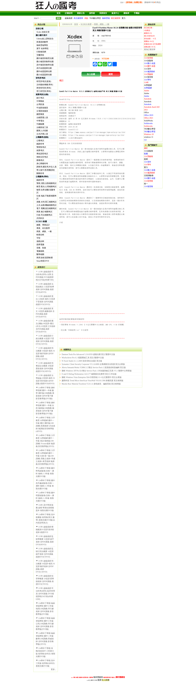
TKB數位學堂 (95, 18)
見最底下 (72, 115)
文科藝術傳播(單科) (44, 85)
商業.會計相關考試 (44, 212)
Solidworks (148, 123)
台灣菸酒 (40, 104)
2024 (100, 45)
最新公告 (81, 13)
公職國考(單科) (42, 177)
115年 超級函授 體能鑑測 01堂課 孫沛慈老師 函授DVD (45, 529)
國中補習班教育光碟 (45, 58)
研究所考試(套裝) (43, 81)
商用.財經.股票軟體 (44, 258)
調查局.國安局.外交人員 (46, 167)
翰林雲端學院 (42, 45)
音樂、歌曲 (41, 248)
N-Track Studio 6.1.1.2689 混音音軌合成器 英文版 (82, 361)
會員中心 (115, 13)
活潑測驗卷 (149, 176)
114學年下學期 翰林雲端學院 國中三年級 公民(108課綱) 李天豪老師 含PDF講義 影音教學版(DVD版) (45, 623)
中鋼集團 (40, 124)
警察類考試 (41, 147)
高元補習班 (78, 18)
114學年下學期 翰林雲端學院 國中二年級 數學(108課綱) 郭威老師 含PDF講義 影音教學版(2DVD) (45, 638)
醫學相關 (40, 254)
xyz (145, 140)
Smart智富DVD (42, 261)
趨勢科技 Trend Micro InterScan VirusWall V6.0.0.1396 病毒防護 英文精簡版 (92, 381)
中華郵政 (40, 101)
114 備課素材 (149, 72)
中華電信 (40, 121)
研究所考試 (40, 78)
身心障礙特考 (42, 163)
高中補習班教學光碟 (45, 65)
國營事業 (40, 114)
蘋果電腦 (40, 245)
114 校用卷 (148, 58)
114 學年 (147, 80)
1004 (103, 41)
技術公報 (39, 29)
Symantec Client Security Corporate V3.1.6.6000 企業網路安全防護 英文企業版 (93, 364)
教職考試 (40, 160)
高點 (86, 18)
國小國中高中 (41, 35)
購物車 (126, 13)
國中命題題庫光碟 (44, 71)
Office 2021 (148, 118)
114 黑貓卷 (148, 74)
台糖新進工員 (42, 127)
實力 (123, 18)
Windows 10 (149, 134)
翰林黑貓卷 (98, 677)
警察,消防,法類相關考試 (46, 183)
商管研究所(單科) (43, 88)
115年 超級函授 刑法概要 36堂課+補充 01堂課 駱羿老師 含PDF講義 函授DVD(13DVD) (45, 353)
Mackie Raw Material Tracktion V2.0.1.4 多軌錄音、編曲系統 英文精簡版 (91, 384)
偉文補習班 (115, 18)
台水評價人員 (42, 134)
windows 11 (148, 137)
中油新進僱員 (42, 108)
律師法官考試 (42, 157)
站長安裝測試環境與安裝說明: (72, 319)
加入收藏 (91, 74)
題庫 (146, 159)
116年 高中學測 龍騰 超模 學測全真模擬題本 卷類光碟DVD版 (45, 507)
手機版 (137, 13)
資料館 (92, 13)
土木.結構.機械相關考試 (46, 205)
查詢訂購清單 (149, 49)
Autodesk (147, 99)
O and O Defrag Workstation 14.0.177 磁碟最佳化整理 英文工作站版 (89, 374)
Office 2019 (148, 115)
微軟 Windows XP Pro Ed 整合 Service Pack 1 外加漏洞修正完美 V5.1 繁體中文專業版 (97, 371)
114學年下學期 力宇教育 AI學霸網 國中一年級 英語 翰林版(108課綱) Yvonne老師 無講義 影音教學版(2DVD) (45, 440)
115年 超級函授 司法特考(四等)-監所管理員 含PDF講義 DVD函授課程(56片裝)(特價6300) (45, 593)
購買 (111, 74)
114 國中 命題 (149, 66)
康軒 (146, 148)
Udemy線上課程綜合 (44, 39)
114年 (146, 82)
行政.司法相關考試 (44, 215)
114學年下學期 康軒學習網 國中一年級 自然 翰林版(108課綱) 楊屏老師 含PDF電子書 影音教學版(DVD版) (45, 408)
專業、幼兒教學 (43, 228)
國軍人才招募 (42, 131)
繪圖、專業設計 (43, 225)
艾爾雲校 (40, 55)
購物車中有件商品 (152, 2)
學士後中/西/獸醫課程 (45, 170)
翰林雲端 (106, 18)
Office (146, 112)
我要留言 (103, 13)
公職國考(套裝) (42, 137)
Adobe (146, 91)
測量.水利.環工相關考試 (46, 202)
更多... (53, 669)
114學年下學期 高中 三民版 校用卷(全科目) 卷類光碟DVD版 (45, 663)
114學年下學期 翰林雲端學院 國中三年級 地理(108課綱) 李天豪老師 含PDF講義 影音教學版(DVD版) (45, 608)
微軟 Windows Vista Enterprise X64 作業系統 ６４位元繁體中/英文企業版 (92, 377)
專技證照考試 (42, 154)
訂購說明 (69, 13)
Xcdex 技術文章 (43, 32)
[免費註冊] (138, 2)
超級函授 (68, 18)
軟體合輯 (40, 235)
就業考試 (40, 150)
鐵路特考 (40, 144)
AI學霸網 (148, 85)
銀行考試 (40, 98)
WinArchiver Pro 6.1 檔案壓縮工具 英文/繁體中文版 (83, 358)
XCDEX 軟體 (41, 221)
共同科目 (40, 218)
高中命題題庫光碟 (44, 68)
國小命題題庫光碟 (44, 75)
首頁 (58, 13)
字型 (38, 238)
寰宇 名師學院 (42, 48)
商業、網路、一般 (44, 231)
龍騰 (146, 154)
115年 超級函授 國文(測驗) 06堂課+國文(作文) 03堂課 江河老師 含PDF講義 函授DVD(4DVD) (45, 326)
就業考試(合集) (42, 94)
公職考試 (40, 141)
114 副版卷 (148, 61)
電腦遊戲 (40, 251)
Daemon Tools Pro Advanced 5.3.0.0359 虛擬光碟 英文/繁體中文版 (88, 354)
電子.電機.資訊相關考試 (46, 208)
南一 (146, 184)
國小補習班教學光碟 (45, 62)
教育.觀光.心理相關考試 (46, 187)
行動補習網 (41, 52)
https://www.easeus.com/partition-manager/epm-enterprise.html (96, 132)
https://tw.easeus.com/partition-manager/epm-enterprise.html (96, 135)
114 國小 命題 (149, 63)
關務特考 (40, 173)
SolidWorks (148, 121)
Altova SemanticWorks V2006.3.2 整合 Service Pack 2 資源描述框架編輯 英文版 (94, 367)
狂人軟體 (105, 680)
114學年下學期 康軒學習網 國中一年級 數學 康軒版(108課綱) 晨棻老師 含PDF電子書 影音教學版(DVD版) (45, 393)
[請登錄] (129, 2)
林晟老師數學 (42, 42)
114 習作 (147, 69)
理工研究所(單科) (43, 91)
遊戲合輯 (40, 241)
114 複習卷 (148, 77)
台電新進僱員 (42, 111)
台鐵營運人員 (42, 118)
